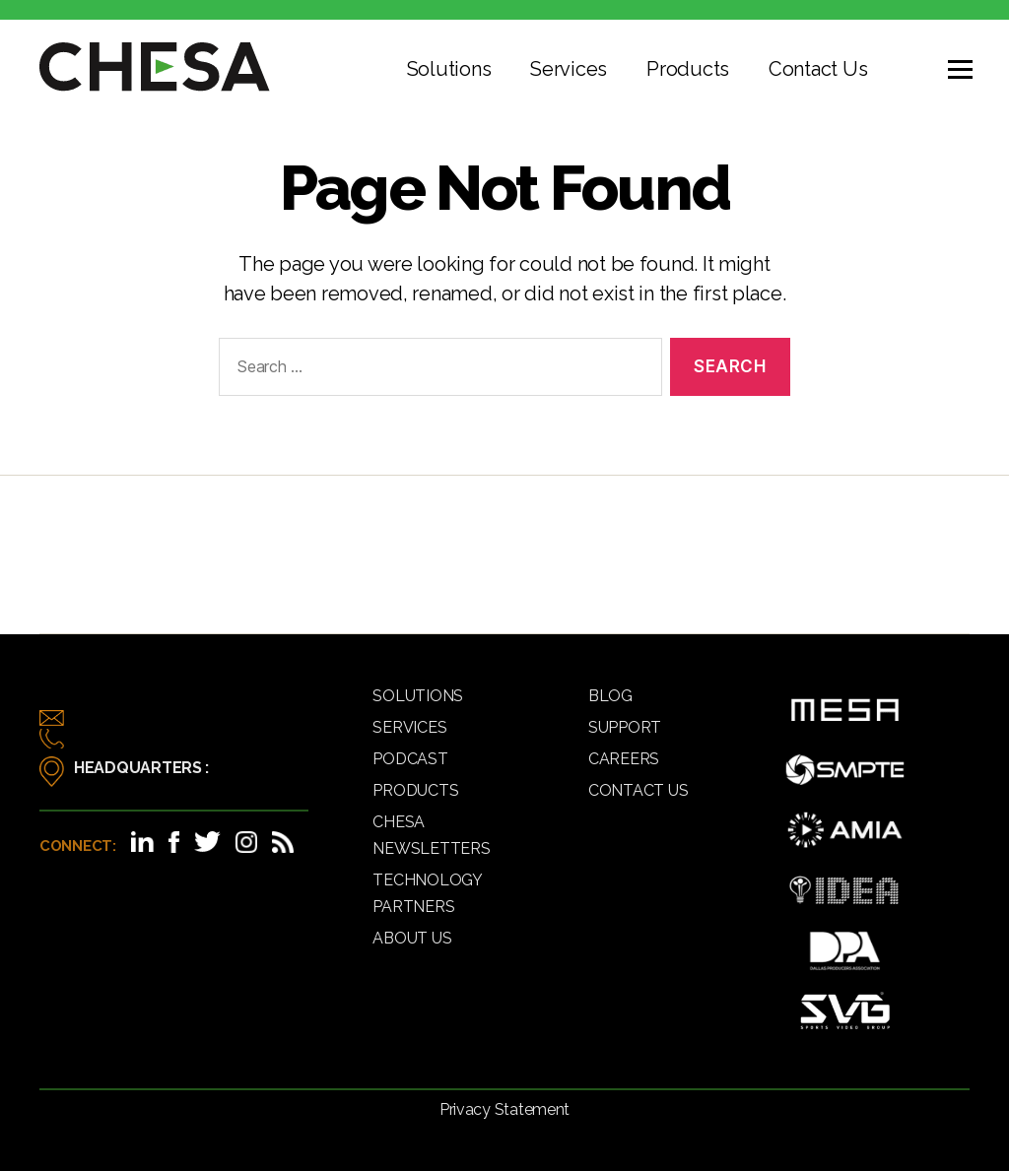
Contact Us (818, 69)
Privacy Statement (504, 1109)
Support (624, 727)
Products (687, 69)
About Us (411, 938)
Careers (623, 758)
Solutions (449, 69)
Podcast (409, 758)
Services (568, 69)
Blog (610, 695)
